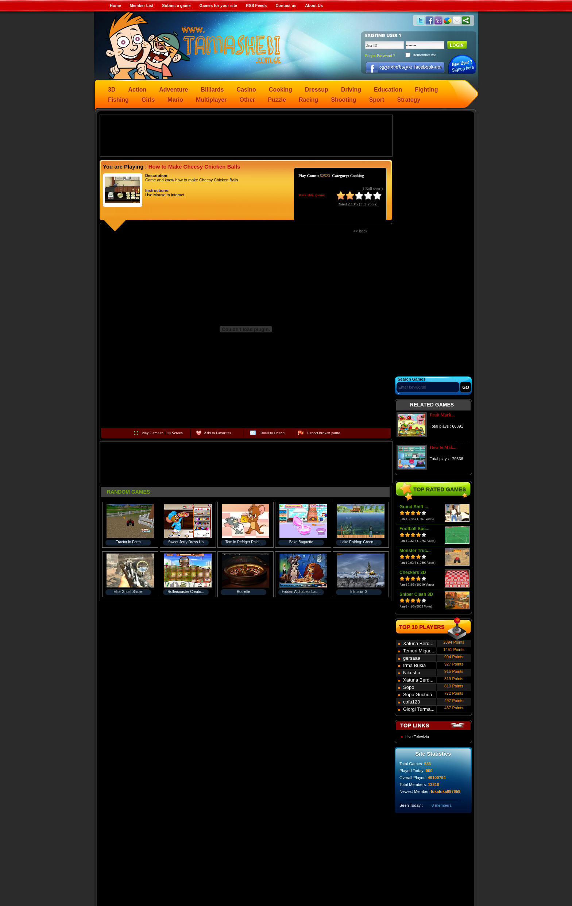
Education (388, 89)
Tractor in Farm (128, 542)
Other (247, 100)
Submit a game (176, 5)
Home (115, 5)
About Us (314, 5)
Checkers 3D (412, 572)
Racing (308, 100)
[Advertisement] (246, 135)
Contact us (285, 5)
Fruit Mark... (442, 414)
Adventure (173, 89)
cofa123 (411, 702)
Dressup (316, 89)
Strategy (408, 100)
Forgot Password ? (380, 55)
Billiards (212, 89)
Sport (376, 100)
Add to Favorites (217, 433)
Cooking (280, 89)
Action (137, 89)
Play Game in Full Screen (162, 433)
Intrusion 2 (358, 592)
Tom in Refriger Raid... (243, 542)
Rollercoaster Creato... (185, 592)
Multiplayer (211, 100)
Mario (175, 100)
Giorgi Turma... (418, 709)
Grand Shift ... (413, 506)
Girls (148, 100)
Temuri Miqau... (419, 651)
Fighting (426, 89)
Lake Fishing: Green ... (358, 542)
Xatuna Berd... (418, 643)
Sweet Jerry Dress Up (186, 542)
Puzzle (277, 100)
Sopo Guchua (417, 694)
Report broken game (323, 433)
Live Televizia (417, 737)
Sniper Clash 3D (416, 594)
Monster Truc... (414, 550)
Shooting (343, 100)
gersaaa (411, 658)
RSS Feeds (256, 5)
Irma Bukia (414, 665)
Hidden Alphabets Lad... (301, 592)
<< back (360, 231)
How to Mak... (443, 447)
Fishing (118, 100)
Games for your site (218, 5)
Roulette (243, 592)
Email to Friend (272, 433)
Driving (351, 89)
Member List (142, 5)
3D (111, 89)
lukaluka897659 (445, 791)
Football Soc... (414, 528)
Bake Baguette (301, 542)
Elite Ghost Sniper (128, 592)
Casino (246, 89)
